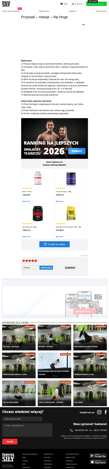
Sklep (24, 417)
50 (11, 453)
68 (51, 453)
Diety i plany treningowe (30, 413)
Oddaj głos (46, 233)
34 (78, 449)
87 (93, 453)
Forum (68, 433)
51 (13, 453)
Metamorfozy (44, 11)
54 (20, 453)
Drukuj (70, 234)
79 (76, 453)
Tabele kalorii (70, 427)
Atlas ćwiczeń (101, 11)
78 (73, 453)
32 (74, 449)
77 (71, 453)
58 (29, 453)
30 (69, 449)
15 (36, 449)
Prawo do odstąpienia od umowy (44, 461)
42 (96, 449)
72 (60, 453)
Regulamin (43, 443)
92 (105, 453)
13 (31, 449)
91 (102, 453)
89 (98, 453)
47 (4, 453)
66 (47, 453)
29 (67, 449)
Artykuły (73, 11)
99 (47, 456)
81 (80, 453)
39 (89, 449)
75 (67, 453)
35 (80, 449)
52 (15, 453)
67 (49, 453)
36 (83, 449)
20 (47, 449)
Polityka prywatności (74, 443)
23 (54, 449)
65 (44, 453)
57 (27, 453)
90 (100, 453)
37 (85, 449)
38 (87, 449)
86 (91, 453)
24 (56, 449)
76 (69, 453)
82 (82, 453)
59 (31, 453)
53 (18, 453)
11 (27, 449)
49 (9, 453)
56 (24, 453)
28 (65, 449)
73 (62, 453)
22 (51, 449)
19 (45, 449)
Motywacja (69, 420)
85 (89, 453)
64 (42, 453)
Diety (24, 423)
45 (103, 449)
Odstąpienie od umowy (68, 461)
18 (43, 449)
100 (50, 456)
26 (60, 449)
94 (36, 456)
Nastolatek (47, 427)
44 (100, 449)
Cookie (61, 443)
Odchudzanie (48, 423)
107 (71, 456)
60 (33, 453)
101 (53, 456)
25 (58, 449)
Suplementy (26, 427)
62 (38, 453)
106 (68, 456)
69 (53, 453)
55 (22, 453)
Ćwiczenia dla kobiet (72, 413)
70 (56, 453)
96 (40, 456)
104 (62, 456)
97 (43, 456)
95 (38, 456)
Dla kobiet (47, 417)
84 (87, 453)
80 (78, 453)
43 (98, 449)
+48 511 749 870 (100, 389)
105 (65, 456)
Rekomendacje (70, 430)
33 (76, 449)
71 (58, 453)
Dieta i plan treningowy (11, 10)
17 (40, 449)
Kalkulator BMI (70, 417)
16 (38, 449)
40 (92, 449)
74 (64, 453)
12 (29, 449)
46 (105, 449)
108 (74, 456)
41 (94, 449)
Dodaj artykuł (31, 443)
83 (85, 453)
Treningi (25, 420)
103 (59, 456)
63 (40, 453)
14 (34, 449)
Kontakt (53, 443)
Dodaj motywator (71, 423)
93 (34, 456)
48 (7, 453)
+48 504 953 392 (81, 389)
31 (71, 449)
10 (25, 449)
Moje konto (47, 420)
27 (63, 449)
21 (49, 449)
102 (56, 456)
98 (45, 456)
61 (36, 453)
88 (96, 453)
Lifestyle (46, 430)
